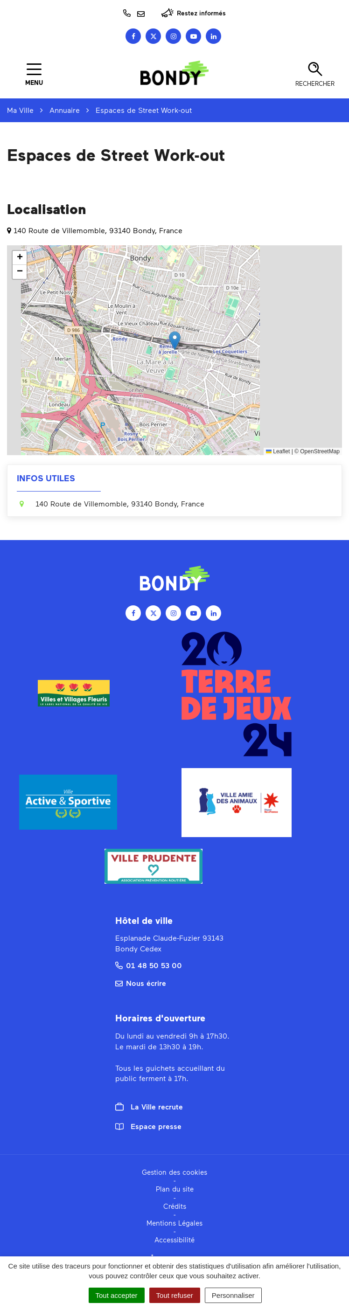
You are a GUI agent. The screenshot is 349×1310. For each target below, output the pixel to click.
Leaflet (278, 451)
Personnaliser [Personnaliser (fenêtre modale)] (233, 1295)
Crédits (174, 1206)
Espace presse (148, 1126)
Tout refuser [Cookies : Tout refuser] (174, 1295)
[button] (175, 340)
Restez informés (193, 13)
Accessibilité (174, 1239)
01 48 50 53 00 (148, 965)
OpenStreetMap (320, 451)
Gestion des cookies (174, 1172)
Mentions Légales (174, 1223)
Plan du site (175, 1189)
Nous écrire (140, 982)
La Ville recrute (149, 1106)
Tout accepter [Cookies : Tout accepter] (117, 1295)
